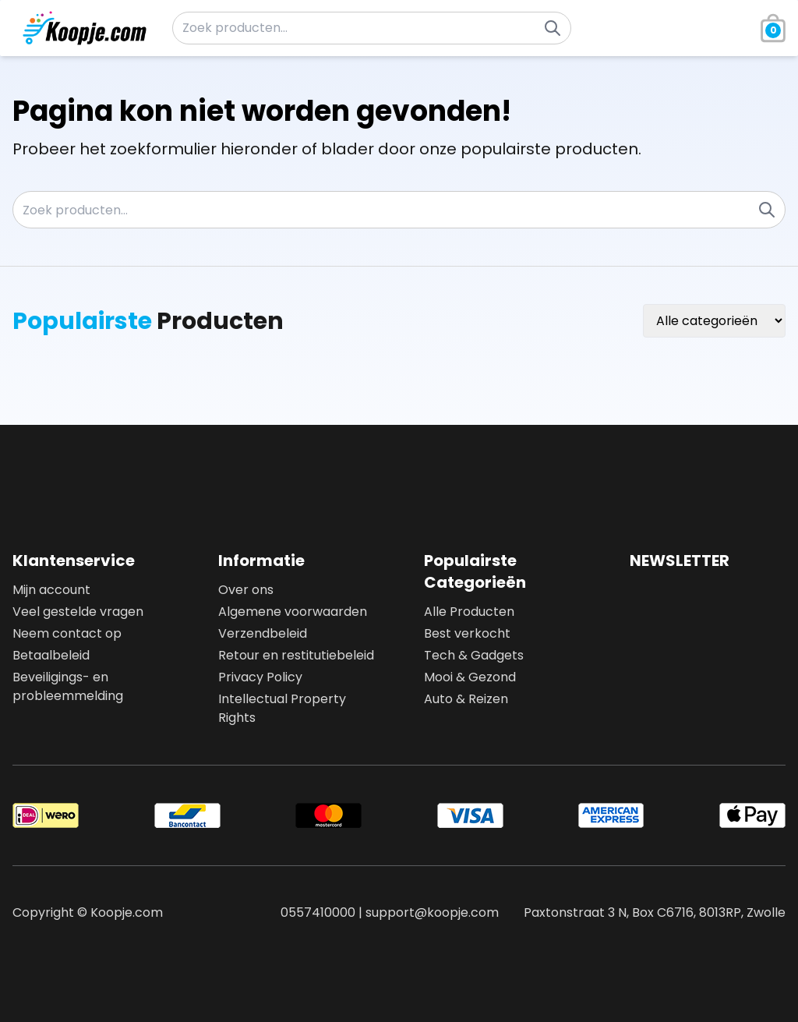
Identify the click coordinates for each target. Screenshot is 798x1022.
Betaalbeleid (51, 655)
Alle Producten (469, 612)
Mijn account (51, 590)
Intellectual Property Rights (282, 708)
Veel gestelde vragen (77, 612)
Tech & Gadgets (474, 655)
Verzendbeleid (262, 633)
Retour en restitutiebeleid (296, 655)
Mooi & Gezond (470, 677)
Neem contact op (67, 633)
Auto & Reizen (466, 699)
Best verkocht (467, 633)
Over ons (246, 590)
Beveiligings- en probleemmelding (67, 686)
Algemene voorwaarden (292, 612)
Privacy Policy (260, 677)
